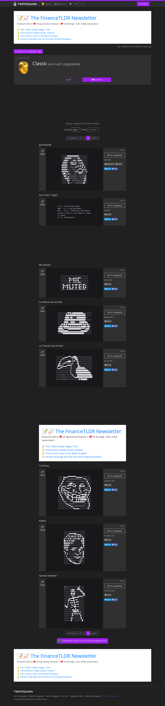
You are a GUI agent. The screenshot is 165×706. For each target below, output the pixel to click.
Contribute (143, 4)
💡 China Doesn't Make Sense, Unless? (36, 32)
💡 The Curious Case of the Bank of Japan (37, 35)
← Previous (72, 138)
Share (114, 169)
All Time (92, 129)
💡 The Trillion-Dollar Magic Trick (33, 29)
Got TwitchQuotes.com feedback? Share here (134, 46)
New (75, 129)
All (68, 79)
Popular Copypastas (36, 696)
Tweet (107, 169)
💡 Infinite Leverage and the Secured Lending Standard (44, 39)
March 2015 (108, 280)
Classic (46, 4)
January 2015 (108, 361)
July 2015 (107, 210)
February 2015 (109, 317)
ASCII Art (60, 4)
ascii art (122, 150)
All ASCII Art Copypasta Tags (28, 51)
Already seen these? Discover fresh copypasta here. (82, 641)
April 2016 (107, 160)
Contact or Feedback (110, 696)
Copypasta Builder (76, 696)
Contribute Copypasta (93, 696)
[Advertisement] (82, 103)
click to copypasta (114, 155)
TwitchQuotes (25, 4)
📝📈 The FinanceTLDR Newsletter (57, 17)
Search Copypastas (53, 696)
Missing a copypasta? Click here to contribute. (82, 123)
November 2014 (109, 481)
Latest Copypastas (21, 696)
